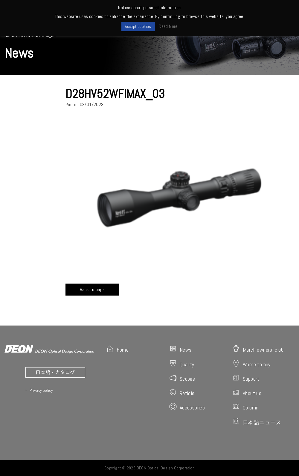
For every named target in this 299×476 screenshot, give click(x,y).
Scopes (182, 378)
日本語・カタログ (55, 372)
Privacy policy (41, 390)
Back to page (92, 289)
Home (117, 349)
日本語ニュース (256, 422)
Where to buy (251, 364)
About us (246, 392)
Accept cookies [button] (138, 26)
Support (246, 378)
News (180, 349)
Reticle (182, 392)
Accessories (187, 407)
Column (245, 407)
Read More (168, 26)
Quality (181, 364)
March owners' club (257, 349)
